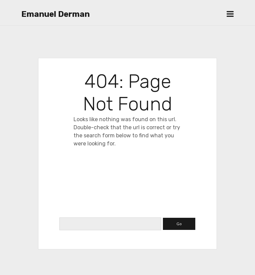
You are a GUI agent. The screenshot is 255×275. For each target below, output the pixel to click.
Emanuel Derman (55, 14)
